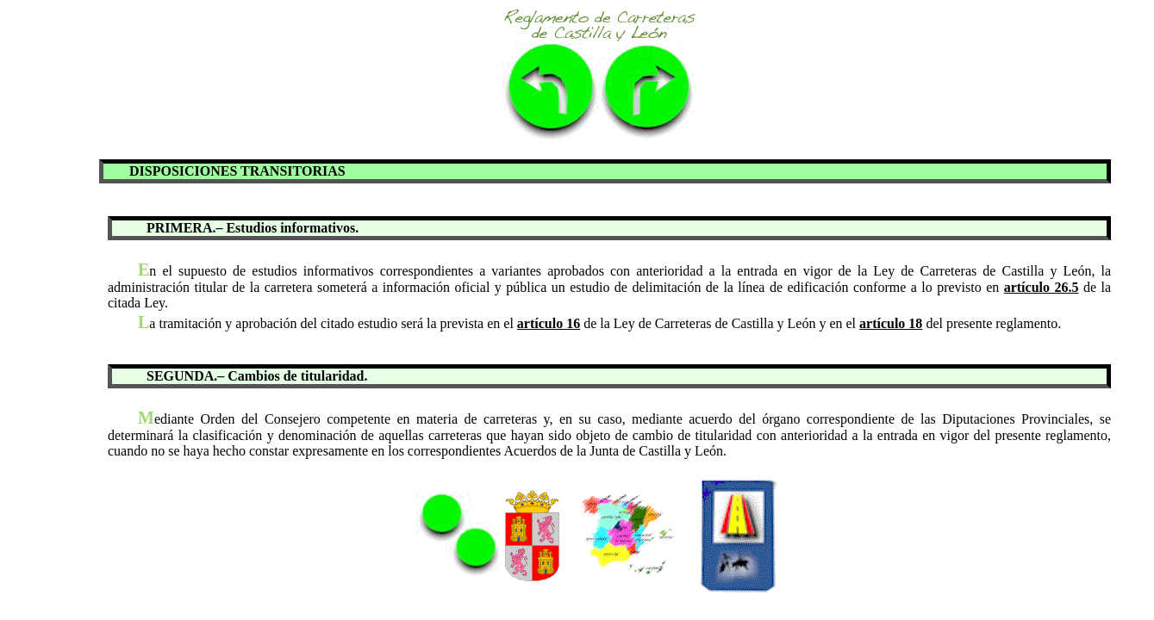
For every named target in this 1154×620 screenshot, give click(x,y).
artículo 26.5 (1041, 287)
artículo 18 (890, 323)
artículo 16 (548, 323)
